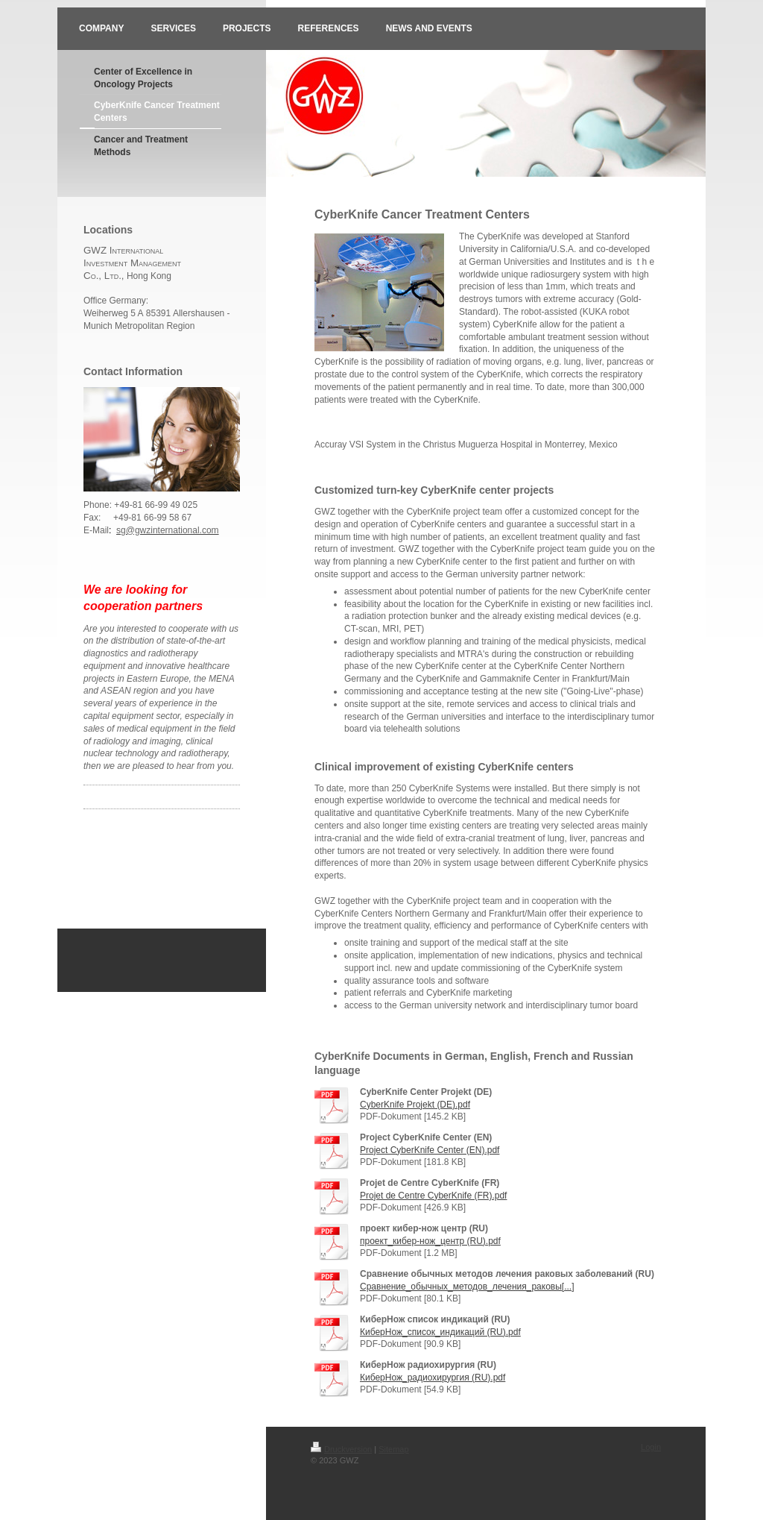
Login (651, 1446)
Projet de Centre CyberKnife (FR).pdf (433, 1195)
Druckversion (341, 1449)
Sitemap (393, 1449)
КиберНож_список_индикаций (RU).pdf (440, 1332)
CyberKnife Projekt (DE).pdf (415, 1104)
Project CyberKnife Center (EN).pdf (429, 1150)
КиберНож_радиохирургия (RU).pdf (432, 1377)
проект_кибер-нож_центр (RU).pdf (430, 1241)
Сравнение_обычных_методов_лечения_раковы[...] (467, 1286)
